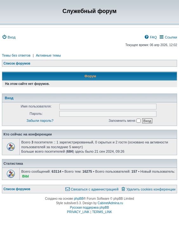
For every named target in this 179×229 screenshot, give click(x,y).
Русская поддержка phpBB (89, 207)
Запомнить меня (124, 121)
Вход (9, 98)
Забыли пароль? (40, 120)
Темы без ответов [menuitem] (16, 55)
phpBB (78, 198)
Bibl (25, 176)
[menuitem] (9, 37)
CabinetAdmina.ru (110, 203)
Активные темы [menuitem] (48, 55)
